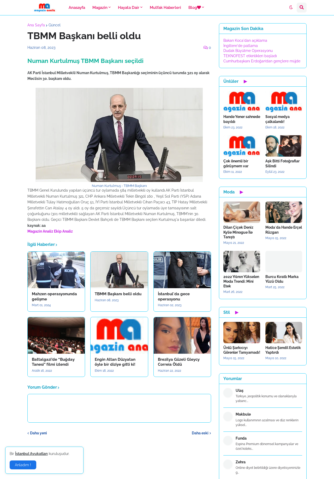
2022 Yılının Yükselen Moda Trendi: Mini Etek (241, 281)
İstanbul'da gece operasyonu (174, 296)
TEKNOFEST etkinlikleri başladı (250, 56)
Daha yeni (38, 433)
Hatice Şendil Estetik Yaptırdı (283, 350)
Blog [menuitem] (194, 7)
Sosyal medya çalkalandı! (277, 119)
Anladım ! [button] (23, 465)
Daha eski (200, 433)
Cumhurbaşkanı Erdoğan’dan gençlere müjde (261, 61)
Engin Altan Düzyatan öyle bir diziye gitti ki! (115, 362)
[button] (291, 8)
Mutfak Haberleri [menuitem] (165, 7)
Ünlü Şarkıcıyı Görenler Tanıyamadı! (241, 350)
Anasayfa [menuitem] (77, 7)
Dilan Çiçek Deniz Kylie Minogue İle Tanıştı (238, 232)
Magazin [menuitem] (100, 7)
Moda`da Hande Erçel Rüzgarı (283, 229)
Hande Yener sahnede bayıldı (241, 119)
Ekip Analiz (63, 231)
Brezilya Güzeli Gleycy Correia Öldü (179, 362)
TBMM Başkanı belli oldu (118, 294)
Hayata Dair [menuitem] (128, 7)
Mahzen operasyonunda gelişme (54, 296)
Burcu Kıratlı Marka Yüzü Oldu (282, 279)
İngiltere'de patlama (240, 46)
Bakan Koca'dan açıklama (245, 40)
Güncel (55, 25)
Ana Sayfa (36, 25)
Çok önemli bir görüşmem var (235, 163)
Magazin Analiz (40, 231)
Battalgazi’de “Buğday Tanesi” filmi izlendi (53, 362)
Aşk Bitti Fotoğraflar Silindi (282, 163)
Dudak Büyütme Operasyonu (248, 51)
